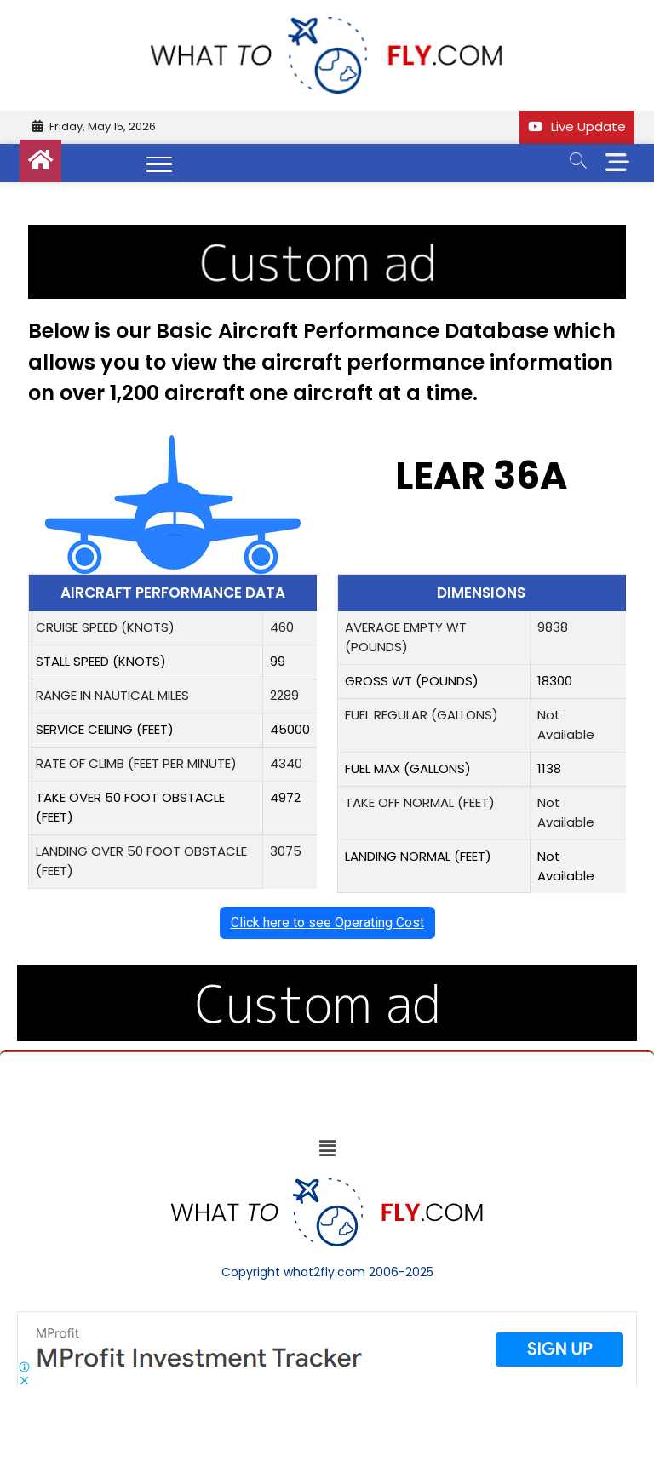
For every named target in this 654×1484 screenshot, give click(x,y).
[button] (327, 1148)
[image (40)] (327, 234)
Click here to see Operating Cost (327, 922)
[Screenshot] (327, 1319)
